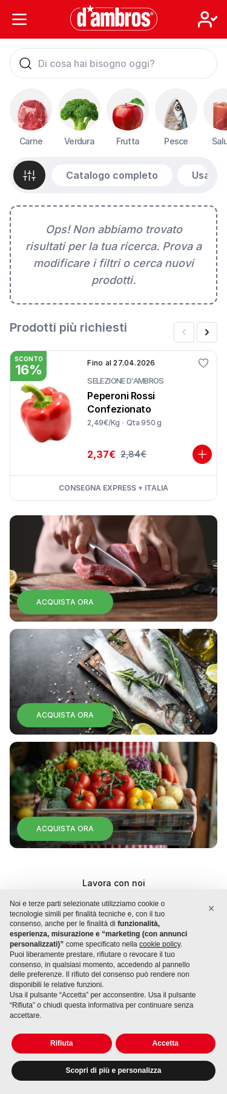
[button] (211, 908)
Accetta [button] (166, 1043)
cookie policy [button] (159, 944)
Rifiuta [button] (61, 1043)
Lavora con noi (113, 883)
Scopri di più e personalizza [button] (113, 1070)
